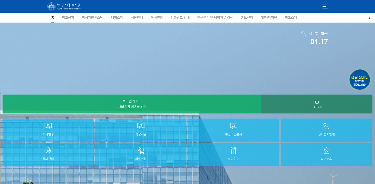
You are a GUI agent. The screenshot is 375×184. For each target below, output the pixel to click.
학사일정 (48, 129)
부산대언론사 (233, 129)
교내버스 (326, 153)
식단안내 (233, 153)
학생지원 (140, 129)
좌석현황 (140, 153)
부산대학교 (64, 6)
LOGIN (316, 104)
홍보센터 (48, 153)
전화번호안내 (326, 129)
